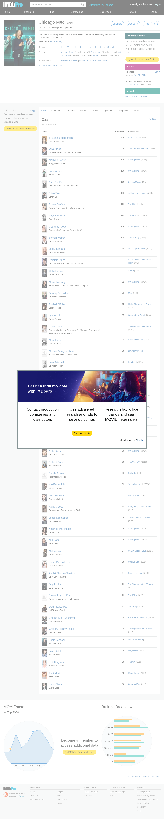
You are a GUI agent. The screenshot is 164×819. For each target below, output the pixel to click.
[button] (82, 433)
